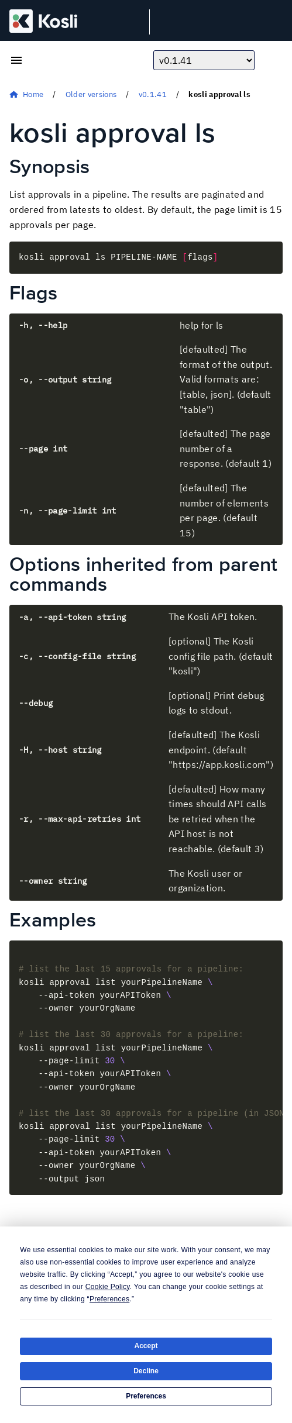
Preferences (146, 1396)
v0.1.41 (153, 94)
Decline (146, 1371)
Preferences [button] (109, 1299)
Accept (145, 1346)
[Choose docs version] (204, 60)
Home (33, 94)
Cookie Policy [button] (107, 1287)
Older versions (91, 94)
